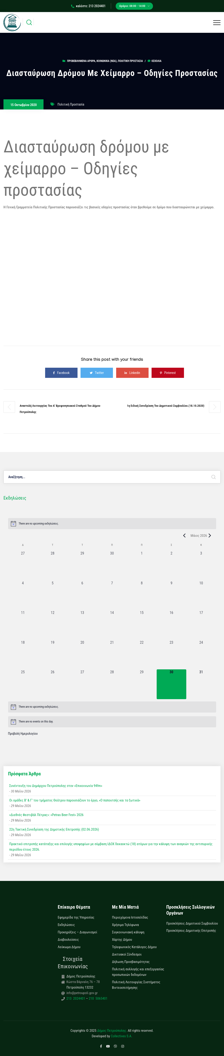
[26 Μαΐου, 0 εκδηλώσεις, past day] (52, 684)
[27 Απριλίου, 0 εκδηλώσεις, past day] (23, 565)
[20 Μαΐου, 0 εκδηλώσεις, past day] (82, 654)
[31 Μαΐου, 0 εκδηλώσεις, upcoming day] (201, 684)
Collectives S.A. (121, 1036)
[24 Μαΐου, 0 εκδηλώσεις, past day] (201, 654)
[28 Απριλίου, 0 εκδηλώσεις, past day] (52, 565)
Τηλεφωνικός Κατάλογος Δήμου (134, 947)
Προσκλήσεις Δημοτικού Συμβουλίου (192, 923)
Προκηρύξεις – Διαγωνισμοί (77, 932)
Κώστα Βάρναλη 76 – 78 (83, 982)
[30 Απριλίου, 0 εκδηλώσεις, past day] (112, 565)
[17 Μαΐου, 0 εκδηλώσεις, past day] (201, 625)
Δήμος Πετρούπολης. (112, 1031)
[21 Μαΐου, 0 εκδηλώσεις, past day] (112, 654)
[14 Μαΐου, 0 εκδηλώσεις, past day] (112, 625)
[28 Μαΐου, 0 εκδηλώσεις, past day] (112, 684)
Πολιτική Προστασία (130, 61)
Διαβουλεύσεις (68, 940)
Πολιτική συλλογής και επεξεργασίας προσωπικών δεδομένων (138, 972)
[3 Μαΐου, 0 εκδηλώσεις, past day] (201, 565)
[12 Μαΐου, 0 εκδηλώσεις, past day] (52, 625)
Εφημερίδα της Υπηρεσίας (76, 917)
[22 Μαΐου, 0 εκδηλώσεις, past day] (141, 654)
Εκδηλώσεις (66, 925)
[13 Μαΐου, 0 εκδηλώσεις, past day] (82, 625)
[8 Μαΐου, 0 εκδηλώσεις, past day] (141, 595)
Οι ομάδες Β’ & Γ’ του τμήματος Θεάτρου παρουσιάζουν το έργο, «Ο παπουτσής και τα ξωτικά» (74, 800)
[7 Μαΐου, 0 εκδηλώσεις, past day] (112, 595)
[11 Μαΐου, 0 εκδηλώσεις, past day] (23, 625)
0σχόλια (155, 61)
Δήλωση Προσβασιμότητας (131, 962)
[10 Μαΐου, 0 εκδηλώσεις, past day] (201, 595)
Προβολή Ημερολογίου (23, 733)
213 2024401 (76, 998)
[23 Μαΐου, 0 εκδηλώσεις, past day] (171, 654)
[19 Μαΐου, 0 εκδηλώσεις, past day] (52, 654)
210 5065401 (97, 998)
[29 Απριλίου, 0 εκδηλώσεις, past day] (82, 565)
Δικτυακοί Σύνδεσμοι (127, 954)
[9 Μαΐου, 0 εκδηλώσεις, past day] (171, 595)
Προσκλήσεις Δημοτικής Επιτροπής (191, 931)
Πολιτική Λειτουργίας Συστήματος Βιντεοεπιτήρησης (136, 985)
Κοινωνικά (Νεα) (106, 61)
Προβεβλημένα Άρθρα (81, 61)
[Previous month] (184, 535)
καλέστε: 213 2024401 (88, 6)
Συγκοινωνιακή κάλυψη (128, 932)
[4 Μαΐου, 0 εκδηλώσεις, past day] (23, 595)
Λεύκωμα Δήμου (69, 947)
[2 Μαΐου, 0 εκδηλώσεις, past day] (171, 565)
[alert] (112, 523)
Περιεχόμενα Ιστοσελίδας (130, 917)
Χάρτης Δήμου (122, 940)
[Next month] (210, 535)
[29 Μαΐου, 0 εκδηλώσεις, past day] (141, 684)
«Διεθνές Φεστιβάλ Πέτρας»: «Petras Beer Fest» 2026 (46, 815)
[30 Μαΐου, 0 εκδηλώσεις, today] (171, 684)
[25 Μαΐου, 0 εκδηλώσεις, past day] (23, 684)
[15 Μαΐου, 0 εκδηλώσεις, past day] (141, 625)
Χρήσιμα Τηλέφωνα (125, 925)
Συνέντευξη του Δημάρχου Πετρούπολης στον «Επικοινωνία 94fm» (55, 786)
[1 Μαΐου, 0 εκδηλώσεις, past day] (141, 565)
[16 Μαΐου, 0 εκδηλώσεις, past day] (171, 625)
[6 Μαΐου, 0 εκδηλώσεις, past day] (82, 595)
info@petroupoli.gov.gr (82, 993)
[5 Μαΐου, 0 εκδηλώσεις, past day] (52, 595)
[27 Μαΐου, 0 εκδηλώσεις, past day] (82, 684)
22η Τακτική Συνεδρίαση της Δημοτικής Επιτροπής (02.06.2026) (54, 829)
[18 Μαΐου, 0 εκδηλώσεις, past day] (23, 654)
